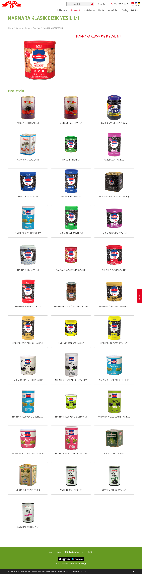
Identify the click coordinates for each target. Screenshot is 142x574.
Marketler (139, 296)
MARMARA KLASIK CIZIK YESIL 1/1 (53, 28)
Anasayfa (101, 4)
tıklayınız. (84, 571)
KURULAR (10, 28)
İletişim (90, 552)
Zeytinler (28, 28)
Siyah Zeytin (36, 28)
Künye (59, 552)
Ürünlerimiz (19, 28)
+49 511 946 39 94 (120, 3)
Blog (50, 552)
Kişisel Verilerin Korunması (74, 552)
